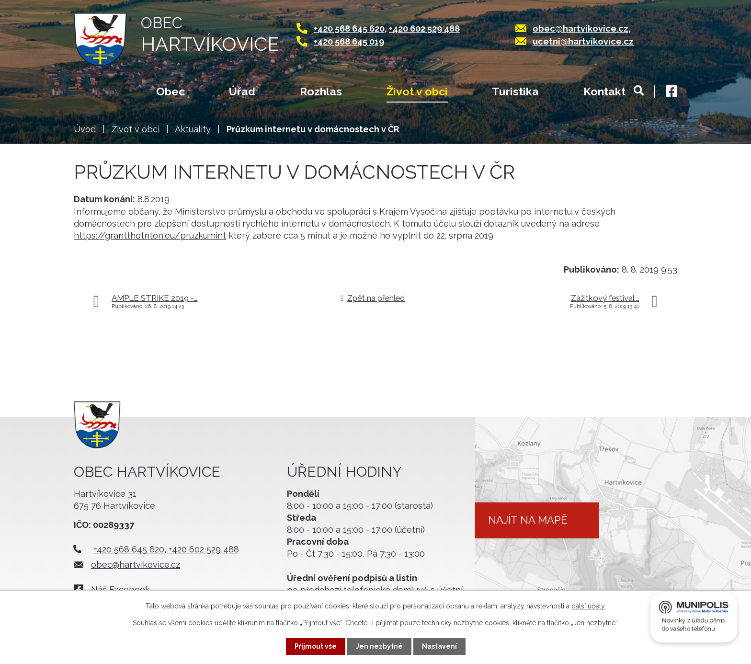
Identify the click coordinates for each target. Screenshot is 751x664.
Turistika (515, 91)
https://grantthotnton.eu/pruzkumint (150, 235)
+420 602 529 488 (424, 28)
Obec (170, 91)
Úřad (242, 91)
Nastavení (439, 646)
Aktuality (193, 129)
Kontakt (604, 91)
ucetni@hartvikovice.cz (583, 41)
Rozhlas (321, 91)
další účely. (588, 606)
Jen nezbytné (379, 646)
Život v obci (417, 91)
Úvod (93, 92)
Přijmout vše (316, 646)
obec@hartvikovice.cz (580, 28)
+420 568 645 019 (349, 41)
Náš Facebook (120, 589)
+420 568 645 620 (349, 28)
